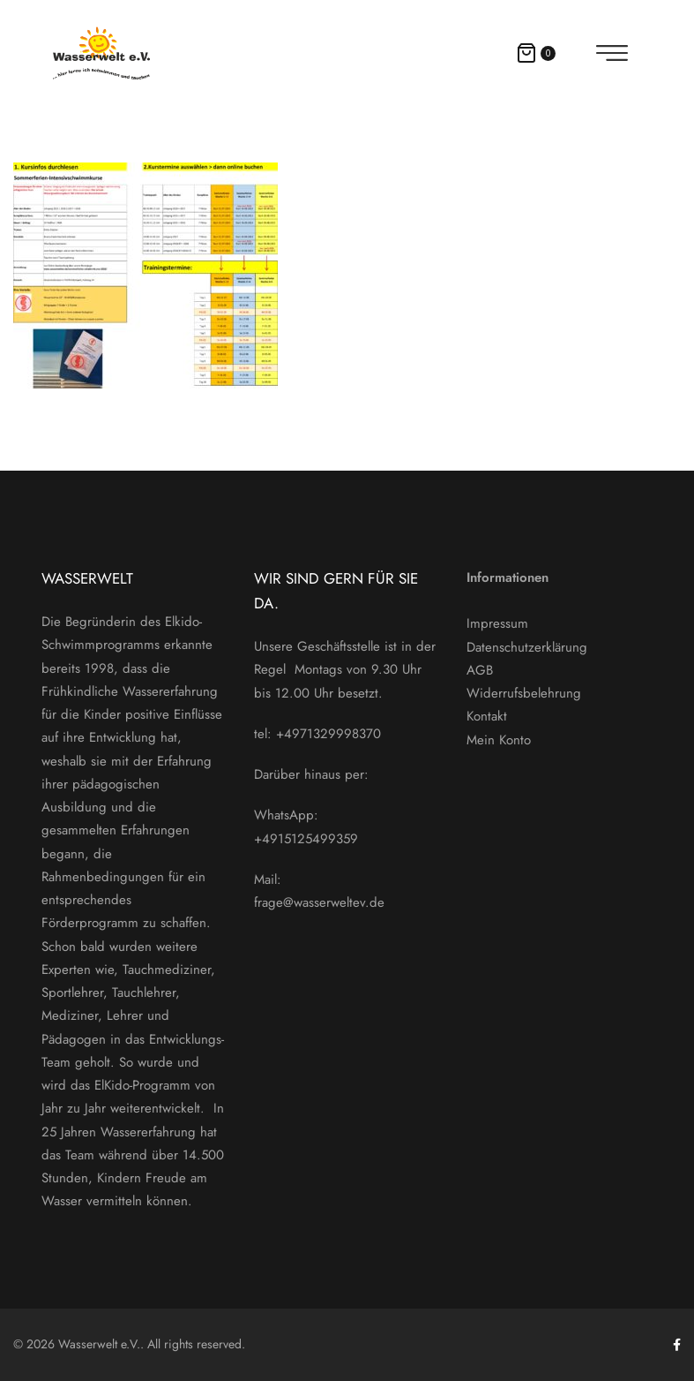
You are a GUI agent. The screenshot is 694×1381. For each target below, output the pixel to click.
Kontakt (486, 716)
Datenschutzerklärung (526, 647)
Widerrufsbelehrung (523, 693)
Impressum (497, 623)
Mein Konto (498, 740)
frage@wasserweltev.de (319, 902)
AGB (479, 670)
